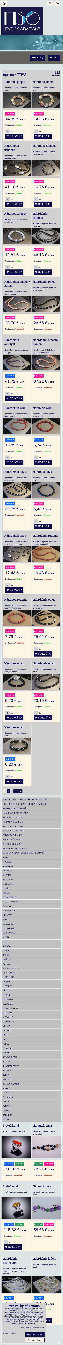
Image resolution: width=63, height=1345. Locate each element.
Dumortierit (10, 897)
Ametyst (7, 870)
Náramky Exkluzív (13, 817)
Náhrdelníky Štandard (15, 813)
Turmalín (8, 1097)
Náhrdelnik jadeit (44, 1258)
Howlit (7, 919)
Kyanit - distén (11, 968)
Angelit (7, 875)
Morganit (8, 1017)
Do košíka (14, 136)
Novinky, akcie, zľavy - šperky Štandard (24, 804)
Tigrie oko (8, 1092)
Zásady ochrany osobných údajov (32, 1327)
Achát (6, 857)
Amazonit (8, 866)
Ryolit (6, 1075)
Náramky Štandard (13, 822)
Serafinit (8, 1079)
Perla (6, 1044)
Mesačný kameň (11, 1008)
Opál (5, 1039)
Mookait (7, 1012)
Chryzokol (9, 928)
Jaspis (6, 941)
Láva (5, 990)
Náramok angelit (15, 214)
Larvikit (7, 986)
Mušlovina (8, 1021)
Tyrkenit (7, 1101)
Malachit (8, 1004)
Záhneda (7, 1115)
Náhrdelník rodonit (45, 536)
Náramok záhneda (44, 146)
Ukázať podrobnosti (10, 1333)
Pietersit (8, 1048)
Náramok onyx (42, 472)
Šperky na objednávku (15, 848)
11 (16, 791)
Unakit (6, 1110)
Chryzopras (9, 933)
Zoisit (6, 1119)
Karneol (7, 946)
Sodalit (7, 1088)
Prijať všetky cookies (34, 1334)
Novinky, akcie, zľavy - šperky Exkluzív (24, 799)
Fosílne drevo (10, 910)
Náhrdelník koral (15, 408)
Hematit (7, 915)
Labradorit (9, 973)
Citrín (6, 888)
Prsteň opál (10, 1186)
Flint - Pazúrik (11, 901)
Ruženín (7, 1070)
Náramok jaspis (14, 82)
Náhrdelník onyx (44, 282)
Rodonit (7, 1061)
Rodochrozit (10, 1057)
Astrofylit (8, 884)
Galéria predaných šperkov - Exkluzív (24, 853)
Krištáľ (7, 959)
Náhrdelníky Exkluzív (15, 808)
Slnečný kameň (11, 1084)
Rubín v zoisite (11, 1066)
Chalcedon (9, 924)
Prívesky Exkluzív (12, 835)
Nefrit (6, 1026)
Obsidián (7, 1030)
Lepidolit (8, 995)
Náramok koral (42, 408)
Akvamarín (8, 862)
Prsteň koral (11, 1125)
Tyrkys (6, 1106)
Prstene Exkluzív (12, 844)
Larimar (7, 981)
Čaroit (6, 893)
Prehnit (7, 1052)
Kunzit (6, 964)
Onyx (5, 1035)
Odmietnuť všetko (34, 1340)
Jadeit (6, 937)
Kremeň (7, 955)
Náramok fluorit (43, 1186)
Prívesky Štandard (13, 839)
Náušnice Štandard (13, 830)
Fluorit (7, 906)
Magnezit (8, 999)
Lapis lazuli (9, 977)
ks (9, 131)
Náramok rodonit (15, 599)
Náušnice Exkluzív (13, 826)
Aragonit (8, 879)
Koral (6, 950)
